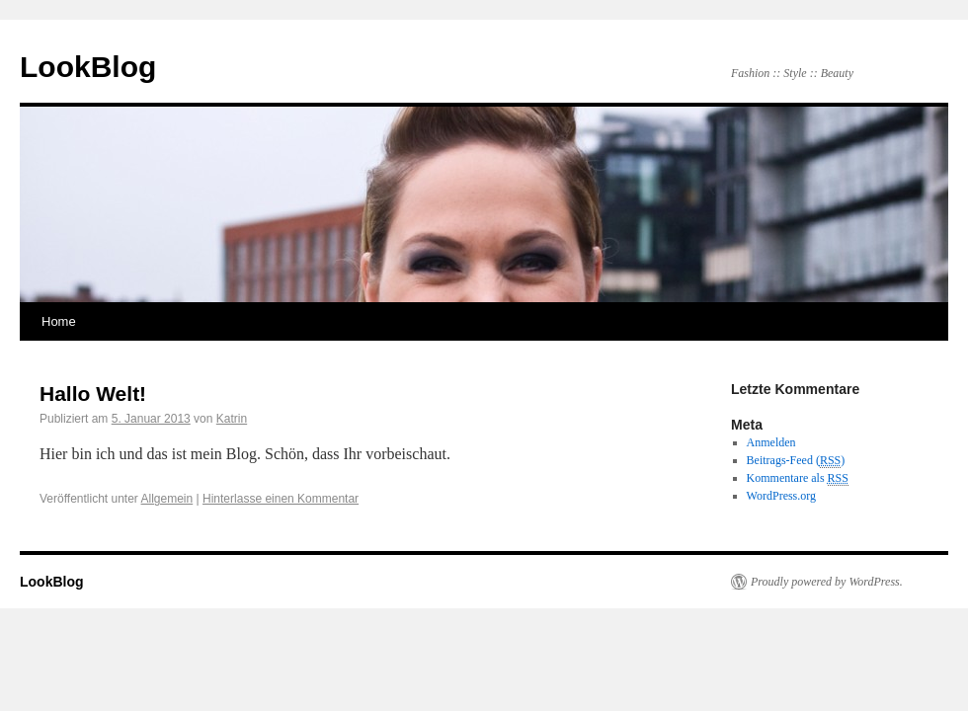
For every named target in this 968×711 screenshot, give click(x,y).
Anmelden (771, 442)
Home (58, 321)
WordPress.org (781, 496)
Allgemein (167, 499)
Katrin (231, 419)
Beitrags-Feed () (796, 460)
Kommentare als (797, 478)
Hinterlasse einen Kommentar (280, 499)
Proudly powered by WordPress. (827, 582)
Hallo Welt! (93, 393)
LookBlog (88, 66)
